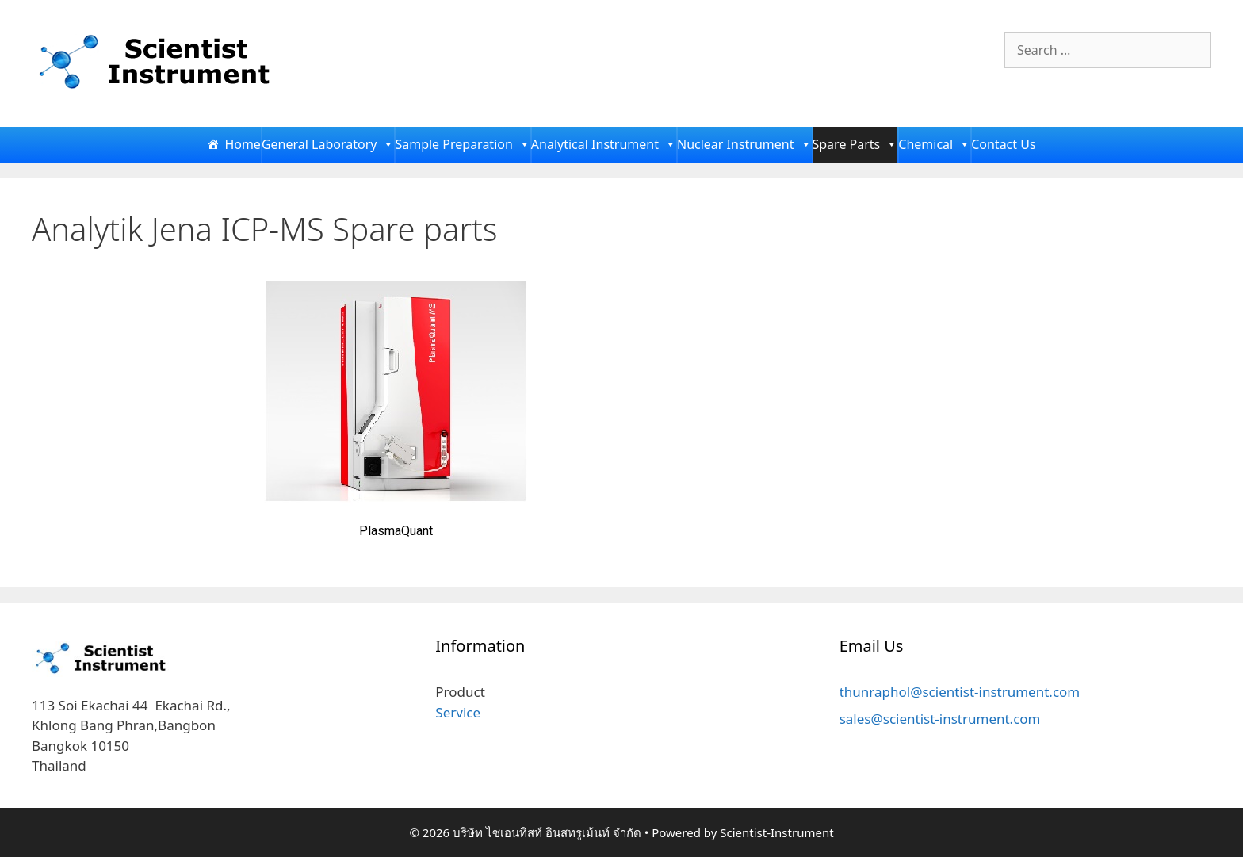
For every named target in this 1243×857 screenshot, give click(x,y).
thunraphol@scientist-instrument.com (960, 692)
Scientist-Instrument (776, 832)
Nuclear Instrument (744, 145)
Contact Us (1003, 144)
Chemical (934, 145)
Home (242, 144)
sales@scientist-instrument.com (940, 719)
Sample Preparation (462, 145)
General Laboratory (328, 145)
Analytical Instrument (603, 145)
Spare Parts (855, 145)
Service (457, 712)
